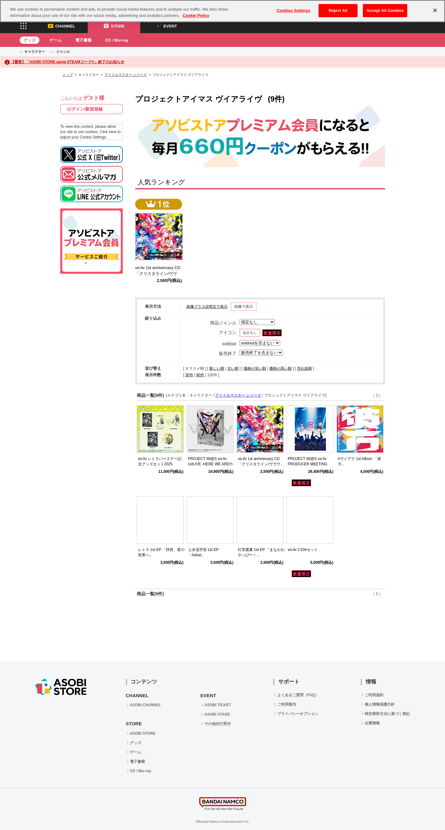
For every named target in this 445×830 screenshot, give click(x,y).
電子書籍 (83, 40)
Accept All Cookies (385, 10)
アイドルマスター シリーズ (126, 75)
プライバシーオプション (298, 714)
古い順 (233, 368)
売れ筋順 (304, 368)
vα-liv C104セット (303, 550)
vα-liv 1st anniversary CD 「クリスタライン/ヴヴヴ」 (160, 273)
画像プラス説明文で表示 (207, 306)
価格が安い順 (255, 368)
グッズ (29, 40)
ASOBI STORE (143, 733)
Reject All (338, 10)
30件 (189, 375)
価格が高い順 (280, 368)
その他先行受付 (218, 724)
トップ (67, 75)
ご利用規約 (374, 695)
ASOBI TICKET (218, 705)
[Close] (435, 10)
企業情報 (372, 723)
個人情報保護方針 (380, 704)
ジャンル (63, 51)
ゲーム (55, 40)
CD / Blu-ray (116, 40)
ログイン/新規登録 (85, 109)
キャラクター (34, 51)
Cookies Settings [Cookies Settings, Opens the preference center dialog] (293, 10)
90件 (200, 375)
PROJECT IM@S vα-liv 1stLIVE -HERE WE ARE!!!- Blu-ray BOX (211, 464)
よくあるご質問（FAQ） (298, 695)
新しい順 (216, 368)
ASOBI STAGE (217, 714)
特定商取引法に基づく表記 (387, 714)
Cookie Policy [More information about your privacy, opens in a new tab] (196, 15)
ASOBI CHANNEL (145, 705)
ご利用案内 (286, 704)
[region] (222, 11)
